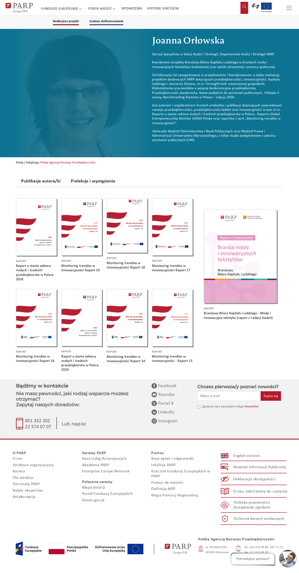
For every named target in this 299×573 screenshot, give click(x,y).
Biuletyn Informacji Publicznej (259, 467)
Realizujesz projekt (66, 21)
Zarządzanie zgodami (251, 507)
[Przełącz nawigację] (289, 7)
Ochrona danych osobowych (259, 519)
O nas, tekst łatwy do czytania (260, 491)
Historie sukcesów (163, 8)
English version (246, 456)
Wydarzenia (131, 8)
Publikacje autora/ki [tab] (41, 181)
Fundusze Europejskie (62, 9)
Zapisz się (271, 396)
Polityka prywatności (252, 503)
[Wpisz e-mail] (229, 395)
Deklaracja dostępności (254, 479)
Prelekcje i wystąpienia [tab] (93, 181)
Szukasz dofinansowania (106, 21)
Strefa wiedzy (102, 9)
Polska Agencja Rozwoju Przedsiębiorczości (68, 162)
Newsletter (251, 406)
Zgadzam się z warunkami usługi (223, 406)
